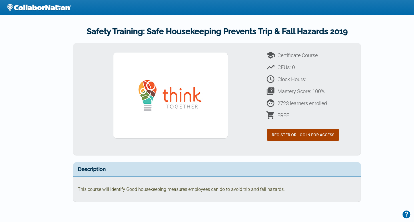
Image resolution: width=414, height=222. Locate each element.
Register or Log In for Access (303, 135)
